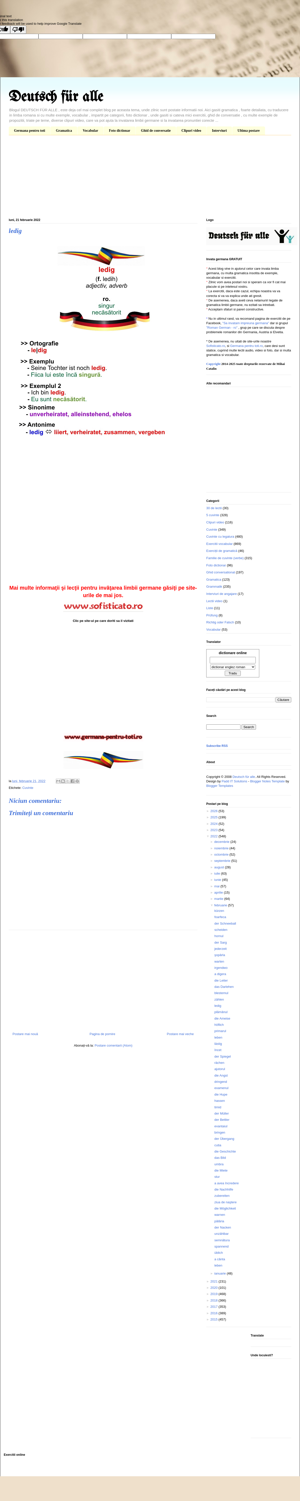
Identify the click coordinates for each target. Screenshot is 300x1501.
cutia (217, 1145)
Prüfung (212, 615)
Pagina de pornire (102, 1034)
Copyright (213, 364)
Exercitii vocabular (219, 544)
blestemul (221, 993)
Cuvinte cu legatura (220, 536)
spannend (221, 1246)
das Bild (220, 1158)
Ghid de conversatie (156, 130)
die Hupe (220, 1094)
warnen (219, 1215)
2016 (214, 1313)
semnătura (222, 1240)
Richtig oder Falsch (220, 622)
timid (217, 1107)
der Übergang (224, 1139)
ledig (217, 1006)
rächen (219, 1063)
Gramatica (64, 130)
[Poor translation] (18, 29)
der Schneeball (225, 923)
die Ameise (222, 1018)
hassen (219, 1101)
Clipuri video (191, 130)
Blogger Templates (219, 786)
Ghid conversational (220, 572)
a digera (220, 974)
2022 (214, 836)
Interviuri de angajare (221, 594)
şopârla (219, 955)
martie (219, 899)
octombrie (222, 854)
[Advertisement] (150, 178)
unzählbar (221, 1234)
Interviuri (219, 130)
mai (217, 886)
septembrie (222, 861)
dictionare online (233, 653)
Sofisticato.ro (215, 346)
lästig (218, 1044)
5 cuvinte (212, 515)
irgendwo (221, 968)
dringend (220, 1082)
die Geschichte (225, 1151)
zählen (219, 999)
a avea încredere (226, 1183)
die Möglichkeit (225, 1208)
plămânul (221, 1012)
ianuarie (220, 1273)
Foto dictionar (119, 130)
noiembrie (222, 848)
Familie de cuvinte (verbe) (225, 558)
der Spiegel (222, 1056)
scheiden (220, 930)
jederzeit (220, 949)
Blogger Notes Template (267, 781)
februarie (221, 905)
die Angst (221, 1075)
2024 (214, 824)
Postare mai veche (180, 1034)
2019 (214, 1294)
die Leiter (221, 980)
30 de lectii (214, 508)
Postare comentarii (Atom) (113, 1045)
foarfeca (220, 917)
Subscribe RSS (217, 746)
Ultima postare (249, 130)
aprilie (219, 892)
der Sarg (220, 942)
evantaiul (220, 1126)
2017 (214, 1307)
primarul (220, 1031)
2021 (214, 1281)
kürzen (219, 911)
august (219, 867)
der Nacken (222, 1227)
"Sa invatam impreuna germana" (245, 323)
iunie (218, 880)
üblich (218, 1253)
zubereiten (222, 1196)
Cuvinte (27, 788)
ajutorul (219, 1069)
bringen (219, 1132)
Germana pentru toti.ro (246, 346)
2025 (214, 817)
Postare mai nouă (25, 1034)
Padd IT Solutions (234, 781)
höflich (219, 1025)
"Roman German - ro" (222, 327)
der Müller (221, 1113)
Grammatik (214, 586)
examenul (221, 1088)
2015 (214, 1319)
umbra (219, 1164)
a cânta (219, 1259)
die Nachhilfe (223, 1189)
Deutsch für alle (56, 97)
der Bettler (221, 1120)
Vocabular (90, 130)
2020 (214, 1288)
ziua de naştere (225, 1202)
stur (217, 1177)
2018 (214, 1300)
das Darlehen (224, 987)
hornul (218, 936)
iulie (217, 873)
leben (218, 1037)
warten (219, 961)
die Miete (221, 1170)
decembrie (222, 842)
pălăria (219, 1221)
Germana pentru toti (29, 130)
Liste (209, 608)
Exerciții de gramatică (221, 551)
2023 (214, 830)
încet (217, 1050)
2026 (214, 811)
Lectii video (214, 601)
